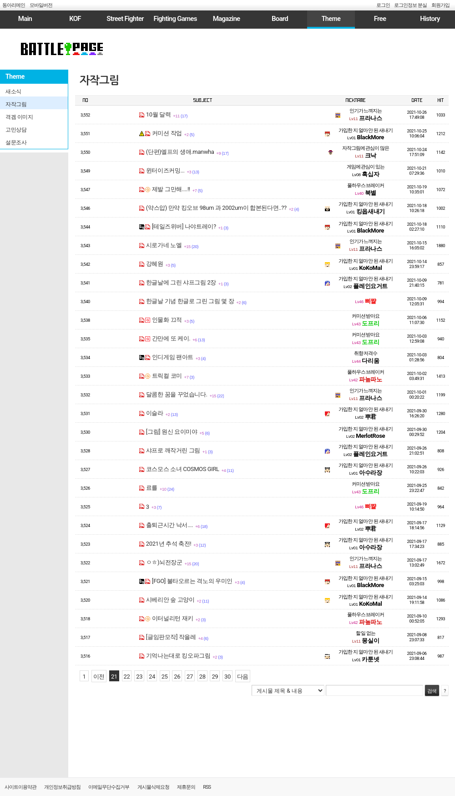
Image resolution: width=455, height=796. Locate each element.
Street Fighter (124, 19)
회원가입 (440, 5)
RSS (207, 787)
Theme (331, 18)
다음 (242, 676)
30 (227, 676)
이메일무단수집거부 (108, 787)
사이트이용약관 (20, 787)
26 (177, 676)
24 (152, 676)
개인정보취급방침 (62, 787)
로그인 (383, 5)
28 (202, 676)
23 (139, 676)
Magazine (226, 19)
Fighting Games (175, 19)
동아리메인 (13, 5)
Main (25, 19)
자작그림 (99, 80)
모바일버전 (41, 5)
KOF (75, 19)
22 (127, 676)
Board (280, 19)
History (430, 19)
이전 (99, 676)
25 (165, 676)
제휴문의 (186, 787)
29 (215, 676)
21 (114, 676)
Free (380, 19)
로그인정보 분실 (410, 5)
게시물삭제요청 (153, 787)
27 (190, 676)
